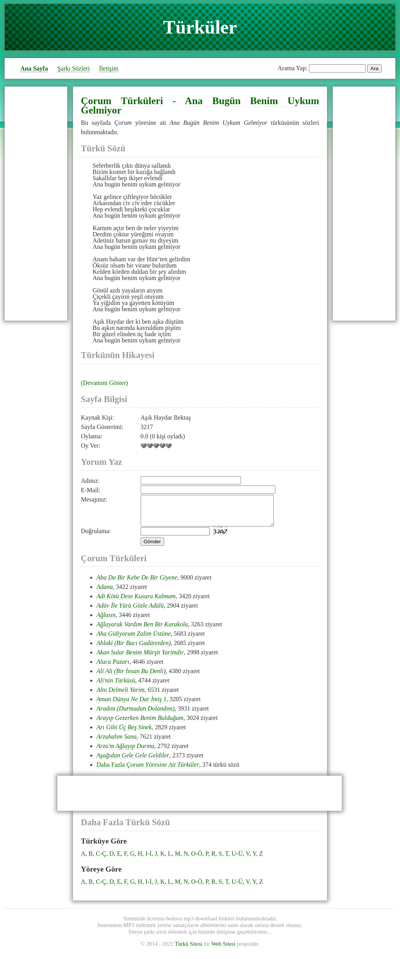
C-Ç (101, 859)
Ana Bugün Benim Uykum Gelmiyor (200, 105)
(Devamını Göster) (104, 382)
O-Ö (196, 859)
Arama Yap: (292, 68)
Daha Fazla (147, 770)
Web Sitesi (223, 950)
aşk (156, 321)
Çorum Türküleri (122, 100)
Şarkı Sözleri (73, 68)
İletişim (108, 68)
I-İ (148, 859)
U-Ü (237, 859)
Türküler (200, 27)
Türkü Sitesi (188, 950)
